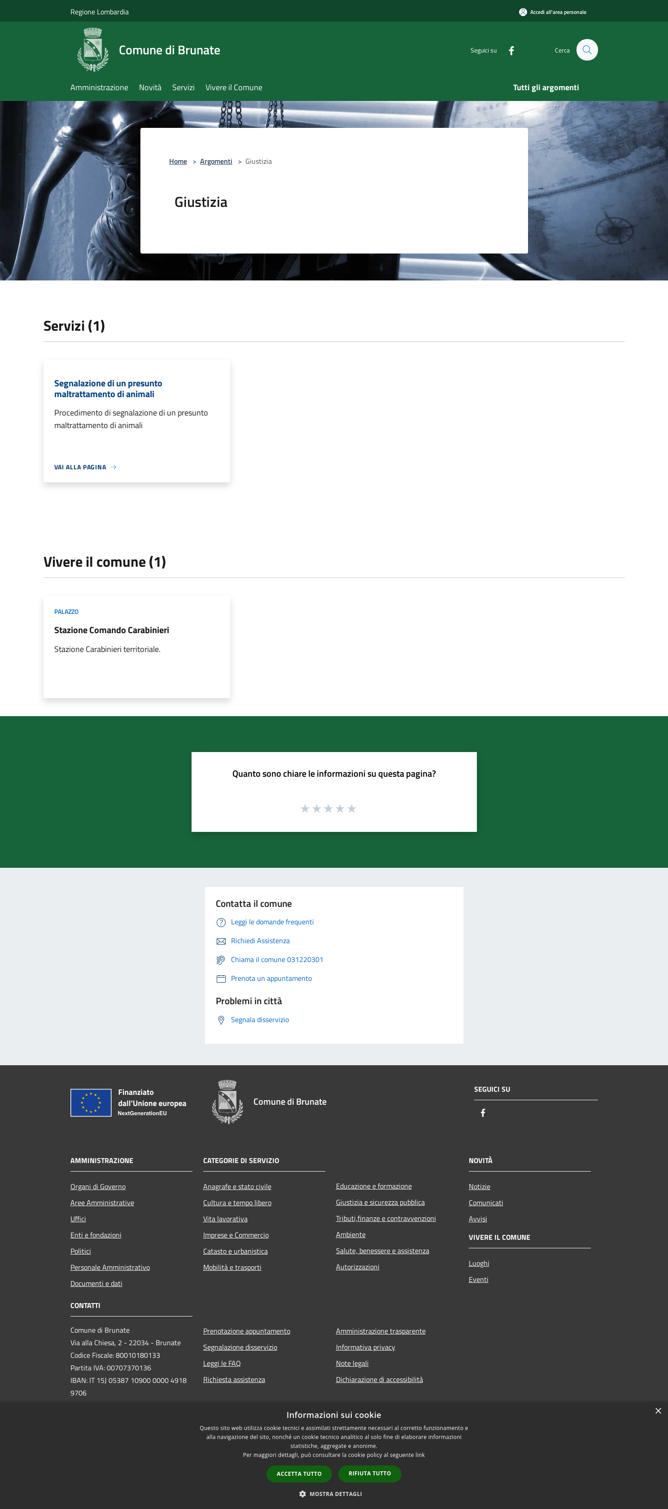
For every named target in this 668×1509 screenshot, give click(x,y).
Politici (80, 1251)
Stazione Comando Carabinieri (111, 630)
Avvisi (478, 1218)
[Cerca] (587, 50)
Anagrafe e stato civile (237, 1186)
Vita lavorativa (225, 1218)
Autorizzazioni (358, 1266)
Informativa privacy (365, 1347)
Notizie (479, 1186)
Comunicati (486, 1202)
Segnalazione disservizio (240, 1347)
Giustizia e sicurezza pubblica (380, 1202)
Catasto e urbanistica (235, 1251)
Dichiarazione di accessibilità (379, 1379)
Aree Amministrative (102, 1202)
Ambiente (351, 1234)
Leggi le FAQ (222, 1363)
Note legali (352, 1363)
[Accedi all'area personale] (552, 11)
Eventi (479, 1279)
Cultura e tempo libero (237, 1202)
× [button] (658, 1411)
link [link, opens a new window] (420, 1455)
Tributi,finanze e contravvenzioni (386, 1218)
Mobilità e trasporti (232, 1267)
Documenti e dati (96, 1283)
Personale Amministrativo (110, 1267)
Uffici (78, 1218)
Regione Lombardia (99, 11)
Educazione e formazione (374, 1186)
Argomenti (216, 161)
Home (178, 161)
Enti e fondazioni (96, 1234)
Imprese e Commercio (236, 1234)
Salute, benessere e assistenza (382, 1250)
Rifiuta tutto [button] (370, 1473)
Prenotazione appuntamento (246, 1330)
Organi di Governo (98, 1186)
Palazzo (66, 611)
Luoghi (479, 1263)
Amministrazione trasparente (381, 1330)
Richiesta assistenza (234, 1379)
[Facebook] (507, 50)
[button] (334, 1493)
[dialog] (334, 1455)
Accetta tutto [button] (299, 1474)
